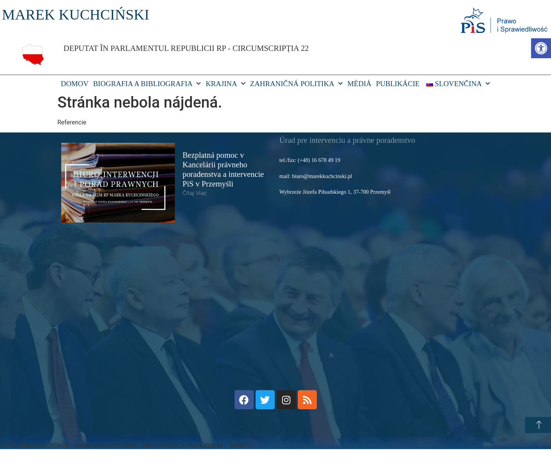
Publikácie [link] (398, 84)
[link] (541, 48)
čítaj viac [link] (195, 193)
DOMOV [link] (75, 84)
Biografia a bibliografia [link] (147, 84)
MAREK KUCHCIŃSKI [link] (75, 15)
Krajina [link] (225, 84)
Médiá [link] (359, 84)
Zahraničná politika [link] (296, 84)
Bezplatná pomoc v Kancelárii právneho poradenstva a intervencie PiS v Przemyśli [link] (223, 169)
